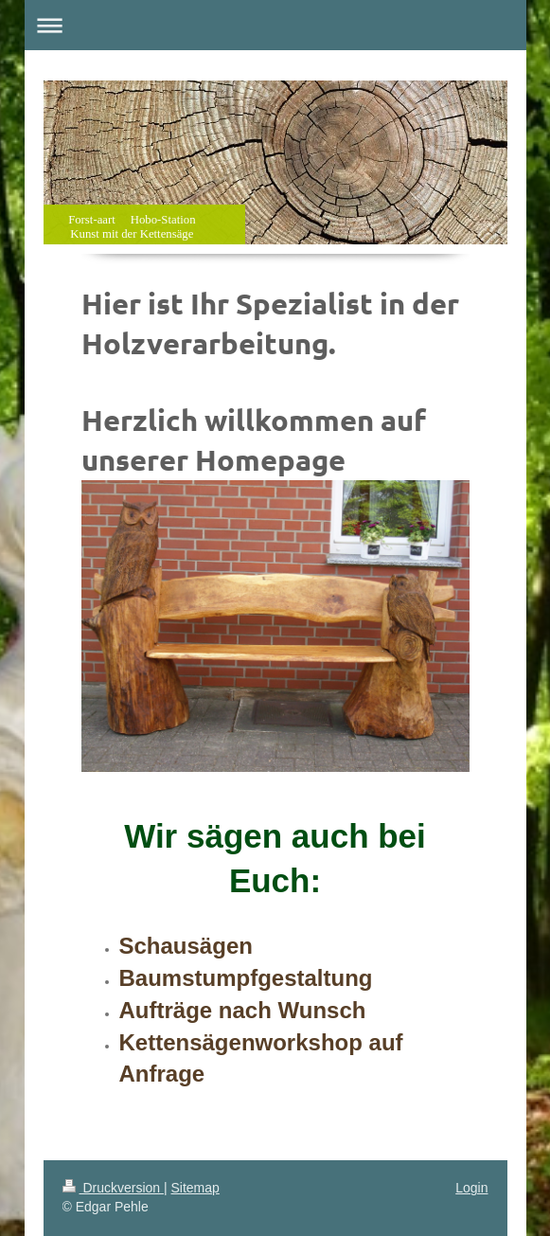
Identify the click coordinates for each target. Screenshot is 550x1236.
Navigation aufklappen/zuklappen (275, 25)
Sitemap (195, 1187)
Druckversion (113, 1187)
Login (471, 1187)
